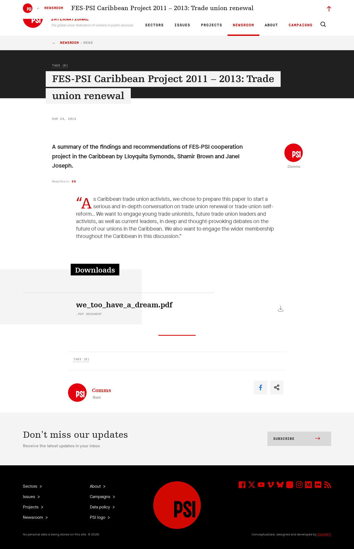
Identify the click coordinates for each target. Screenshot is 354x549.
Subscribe (296, 439)
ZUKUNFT (324, 534)
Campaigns (301, 25)
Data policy (100, 507)
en (74, 181)
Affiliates (210, 9)
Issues (182, 25)
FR (160, 9)
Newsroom (243, 25)
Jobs (246, 9)
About (271, 25)
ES (169, 9)
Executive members (269, 9)
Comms (293, 166)
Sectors (154, 25)
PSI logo (98, 517)
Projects (211, 25)
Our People (229, 9)
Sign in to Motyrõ (301, 9)
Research (191, 9)
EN (151, 9)
